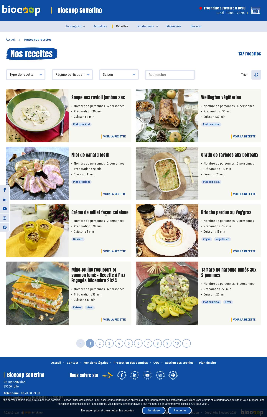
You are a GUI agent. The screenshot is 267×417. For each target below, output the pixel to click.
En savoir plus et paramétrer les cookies (107, 410)
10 (177, 343)
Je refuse (154, 410)
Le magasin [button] (73, 26)
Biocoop (195, 26)
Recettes (122, 26)
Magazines (174, 26)
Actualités (100, 26)
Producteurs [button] (145, 26)
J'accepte (180, 410)
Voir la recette (114, 136)
